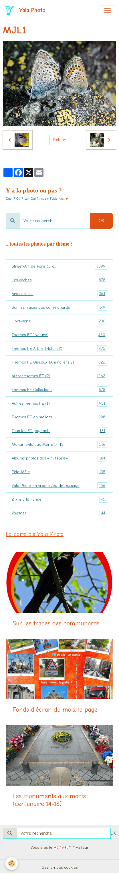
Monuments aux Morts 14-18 (59, 444)
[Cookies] (11, 863)
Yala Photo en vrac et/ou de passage (59, 485)
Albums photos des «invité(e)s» (59, 458)
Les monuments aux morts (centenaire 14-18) (49, 800)
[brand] (26, 10)
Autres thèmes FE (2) (59, 376)
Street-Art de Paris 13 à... (59, 266)
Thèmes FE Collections (59, 389)
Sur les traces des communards (59, 307)
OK (101, 220)
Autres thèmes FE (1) (59, 403)
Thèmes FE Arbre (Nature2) (59, 348)
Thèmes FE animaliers (59, 417)
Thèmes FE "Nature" (59, 335)
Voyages (59, 513)
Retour (59, 139)
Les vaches (59, 280)
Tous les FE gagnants (59, 431)
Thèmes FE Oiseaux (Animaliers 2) (59, 362)
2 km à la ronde (59, 499)
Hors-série (59, 321)
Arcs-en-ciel (59, 293)
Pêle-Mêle (59, 472)
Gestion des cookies (59, 867)
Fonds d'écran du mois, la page (55, 709)
